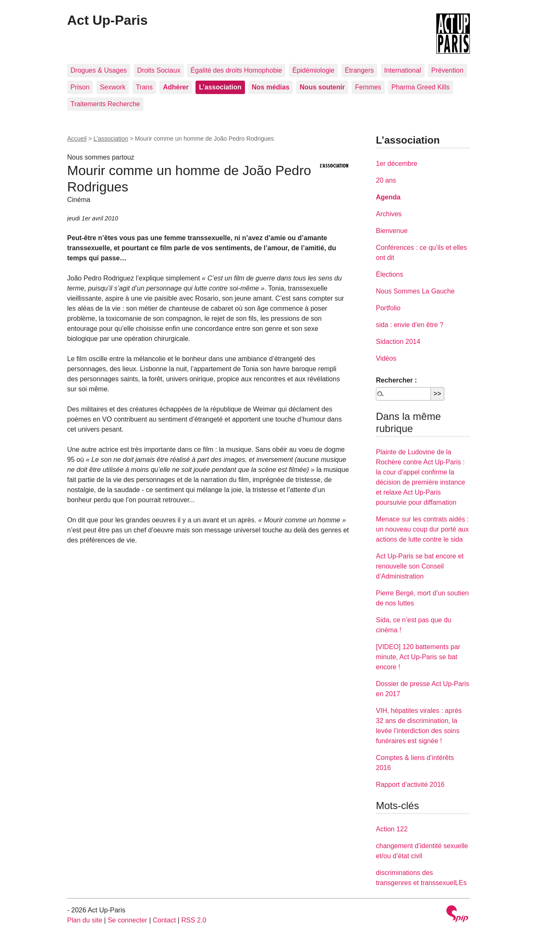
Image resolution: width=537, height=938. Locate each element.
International (402, 70)
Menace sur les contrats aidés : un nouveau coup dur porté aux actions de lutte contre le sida (422, 529)
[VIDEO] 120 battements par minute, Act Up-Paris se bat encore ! (418, 657)
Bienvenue (392, 230)
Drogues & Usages (98, 70)
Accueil (76, 138)
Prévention (447, 70)
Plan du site (84, 920)
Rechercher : (396, 380)
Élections (389, 274)
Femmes (368, 87)
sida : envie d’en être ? (409, 324)
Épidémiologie (313, 70)
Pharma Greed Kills (420, 87)
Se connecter (127, 920)
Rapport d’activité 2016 (410, 784)
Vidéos (386, 358)
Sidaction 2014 (398, 341)
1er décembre (396, 163)
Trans (144, 87)
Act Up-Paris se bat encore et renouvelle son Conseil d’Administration (420, 566)
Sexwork (112, 87)
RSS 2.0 (193, 920)
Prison (79, 87)
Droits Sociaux (158, 70)
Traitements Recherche (105, 103)
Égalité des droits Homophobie (236, 70)
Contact (164, 920)
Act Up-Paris (107, 20)
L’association (111, 138)
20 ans (386, 180)
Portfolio (388, 308)
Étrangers (359, 70)
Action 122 (392, 829)
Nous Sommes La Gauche (415, 291)
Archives (388, 213)
